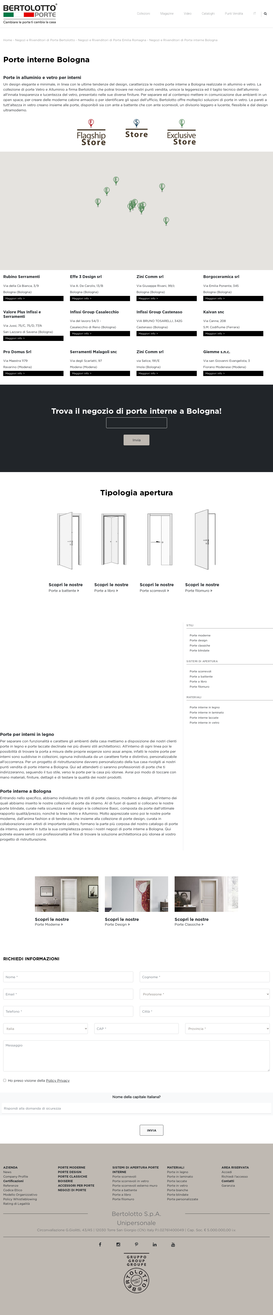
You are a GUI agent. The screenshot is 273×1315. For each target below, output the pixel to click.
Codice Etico (12, 1190)
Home (7, 40)
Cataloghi (208, 13)
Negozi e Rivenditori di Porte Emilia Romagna (112, 40)
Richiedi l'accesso (235, 1176)
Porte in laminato (180, 1176)
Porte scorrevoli (124, 1176)
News (7, 1172)
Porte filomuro (123, 1199)
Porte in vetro (177, 1185)
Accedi (227, 1172)
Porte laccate (177, 1181)
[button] (141, 210)
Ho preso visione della (36, 1080)
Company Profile (15, 1176)
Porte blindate (177, 1194)
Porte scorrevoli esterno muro (134, 1185)
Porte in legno (177, 1172)
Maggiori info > (15, 298)
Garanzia (228, 1185)
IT (254, 13)
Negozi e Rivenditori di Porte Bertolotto (45, 40)
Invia (151, 1130)
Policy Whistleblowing (20, 1199)
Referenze (10, 1185)
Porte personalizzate (182, 1199)
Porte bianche (177, 1190)
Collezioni (143, 13)
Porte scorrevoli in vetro (130, 1181)
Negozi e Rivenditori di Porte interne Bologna (183, 40)
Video (187, 13)
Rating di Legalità (16, 1203)
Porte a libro (121, 1194)
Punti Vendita (234, 13)
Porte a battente (124, 1190)
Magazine (167, 13)
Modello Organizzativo (20, 1194)
